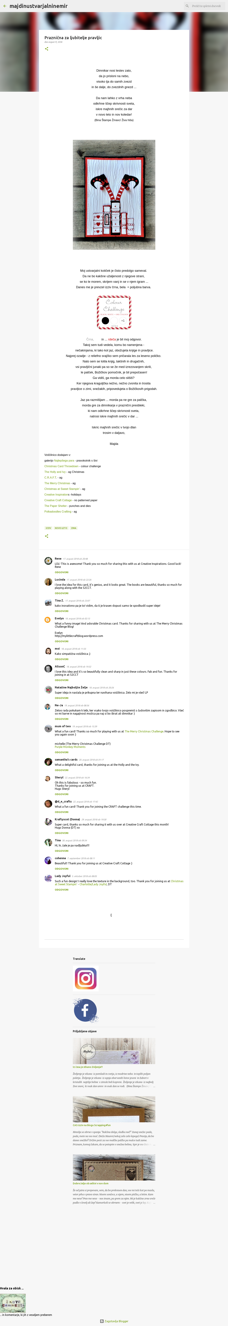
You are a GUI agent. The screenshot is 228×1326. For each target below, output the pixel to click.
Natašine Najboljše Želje (71, 687)
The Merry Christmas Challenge (144, 731)
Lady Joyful (62, 876)
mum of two (63, 726)
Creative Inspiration (56, 494)
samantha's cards (66, 759)
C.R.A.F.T (50, 477)
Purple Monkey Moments (70, 746)
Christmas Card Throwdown (62, 466)
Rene (58, 558)
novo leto (61, 528)
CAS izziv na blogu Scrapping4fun (92, 1125)
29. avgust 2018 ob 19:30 (93, 819)
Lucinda (60, 579)
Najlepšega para (64, 460)
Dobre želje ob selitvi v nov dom (90, 1183)
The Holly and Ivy (55, 471)
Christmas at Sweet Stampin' (62, 488)
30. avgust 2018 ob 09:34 (74, 840)
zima (73, 528)
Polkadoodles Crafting (58, 511)
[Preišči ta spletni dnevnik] (207, 6)
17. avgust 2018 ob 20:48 (75, 559)
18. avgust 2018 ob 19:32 (78, 666)
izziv (48, 528)
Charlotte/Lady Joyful (93, 884)
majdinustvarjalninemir (39, 6)
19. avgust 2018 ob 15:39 (84, 726)
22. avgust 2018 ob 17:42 (85, 801)
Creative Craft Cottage (58, 500)
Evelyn (59, 618)
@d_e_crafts (63, 801)
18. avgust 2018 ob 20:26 (101, 687)
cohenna (60, 858)
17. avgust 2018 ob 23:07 (77, 600)
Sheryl (59, 777)
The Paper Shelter (56, 505)
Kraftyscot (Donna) (67, 819)
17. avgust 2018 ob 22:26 (78, 579)
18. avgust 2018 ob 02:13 (77, 618)
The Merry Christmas (58, 483)
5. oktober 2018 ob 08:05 (84, 876)
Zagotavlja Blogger (114, 1321)
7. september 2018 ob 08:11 (81, 858)
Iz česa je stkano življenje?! (88, 1067)
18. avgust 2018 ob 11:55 (73, 649)
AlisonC (60, 666)
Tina (58, 840)
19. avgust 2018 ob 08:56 (76, 705)
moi (57, 648)
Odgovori (61, 572)
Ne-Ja (59, 705)
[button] (47, 49)
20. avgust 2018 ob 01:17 (91, 759)
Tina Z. (59, 600)
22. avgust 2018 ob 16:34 (77, 777)
